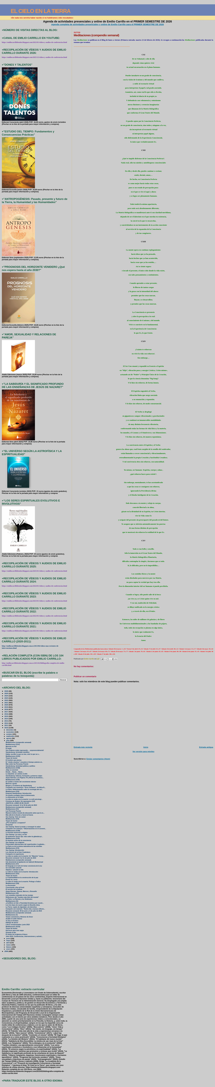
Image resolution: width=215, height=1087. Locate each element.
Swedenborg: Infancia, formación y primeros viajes (24, 776)
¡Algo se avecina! (12, 770)
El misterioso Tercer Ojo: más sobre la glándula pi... (24, 836)
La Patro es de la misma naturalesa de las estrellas (24, 846)
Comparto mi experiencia (15, 854)
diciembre (10, 730)
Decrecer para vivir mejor (15, 930)
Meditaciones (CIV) (12, 873)
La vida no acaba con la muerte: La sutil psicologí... (24, 799)
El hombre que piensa (13, 760)
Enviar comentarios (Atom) (98, 759)
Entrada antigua (206, 747)
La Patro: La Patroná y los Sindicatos (19, 899)
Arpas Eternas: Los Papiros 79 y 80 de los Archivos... (25, 777)
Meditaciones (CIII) (12, 883)
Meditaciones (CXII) (13, 779)
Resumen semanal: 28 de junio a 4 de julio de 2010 (24, 911)
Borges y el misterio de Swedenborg (19, 785)
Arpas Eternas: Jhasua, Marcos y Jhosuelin (21, 891)
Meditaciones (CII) (12, 893)
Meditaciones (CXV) (13, 744)
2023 (6, 698)
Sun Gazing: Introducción (15, 850)
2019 (6, 707)
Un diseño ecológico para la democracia (20, 795)
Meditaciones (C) (12, 915)
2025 (6, 693)
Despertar (9, 825)
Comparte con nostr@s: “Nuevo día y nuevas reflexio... (25, 909)
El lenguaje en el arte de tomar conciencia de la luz (24, 866)
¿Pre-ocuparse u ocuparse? (16, 823)
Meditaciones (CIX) (12, 819)
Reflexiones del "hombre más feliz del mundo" (22, 897)
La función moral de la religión (17, 832)
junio (8, 938)
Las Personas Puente (13, 811)
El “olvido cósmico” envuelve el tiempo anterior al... (24, 762)
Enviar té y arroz (11, 879)
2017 (6, 712)
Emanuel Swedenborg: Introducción (18, 793)
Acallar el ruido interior (14, 919)
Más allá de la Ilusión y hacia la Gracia (19, 815)
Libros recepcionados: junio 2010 (18, 924)
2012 (6, 723)
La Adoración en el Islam (14, 797)
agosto (9, 738)
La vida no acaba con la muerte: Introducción (22, 872)
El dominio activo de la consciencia (18, 840)
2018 (6, 709)
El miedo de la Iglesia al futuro (16, 934)
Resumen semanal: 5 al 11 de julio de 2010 (21, 858)
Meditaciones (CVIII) (13, 830)
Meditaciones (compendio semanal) (18, 742)
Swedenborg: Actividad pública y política (20, 766)
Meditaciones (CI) (12, 901)
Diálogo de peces (12, 922)
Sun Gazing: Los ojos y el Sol (16, 834)
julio (8, 740)
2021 (6, 703)
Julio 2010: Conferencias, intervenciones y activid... (24, 936)
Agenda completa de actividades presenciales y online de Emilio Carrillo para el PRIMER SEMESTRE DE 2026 (107, 24)
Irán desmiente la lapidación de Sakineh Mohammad (24, 862)
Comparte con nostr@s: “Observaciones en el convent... (26, 828)
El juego (9, 748)
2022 (6, 700)
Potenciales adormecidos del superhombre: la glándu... (25, 844)
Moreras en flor (11, 746)
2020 (6, 705)
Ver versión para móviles (143, 751)
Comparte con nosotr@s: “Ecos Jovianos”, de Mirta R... (26, 787)
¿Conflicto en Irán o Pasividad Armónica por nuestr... (25, 903)
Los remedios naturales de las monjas (19, 895)
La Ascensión (11, 885)
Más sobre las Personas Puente (17, 764)
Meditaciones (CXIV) (13, 756)
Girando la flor (11, 932)
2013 (6, 721)
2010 (6, 728)
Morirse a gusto (11, 783)
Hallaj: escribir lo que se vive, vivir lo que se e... (23, 754)
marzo (8, 945)
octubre (9, 734)
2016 (6, 714)
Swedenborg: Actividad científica (17, 752)
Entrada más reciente (83, 747)
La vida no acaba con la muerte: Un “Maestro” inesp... (25, 856)
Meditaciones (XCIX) (13, 926)
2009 (6, 951)
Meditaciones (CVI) (12, 848)
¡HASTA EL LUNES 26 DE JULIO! (17, 803)
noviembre (10, 732)
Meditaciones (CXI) (12, 791)
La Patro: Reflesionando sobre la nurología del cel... (24, 789)
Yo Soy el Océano (12, 921)
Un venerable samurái (13, 868)
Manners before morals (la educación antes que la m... (25, 813)
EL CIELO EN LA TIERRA (40, 11)
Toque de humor (11, 758)
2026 (6, 691)
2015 (6, 716)
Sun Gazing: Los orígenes (15, 842)
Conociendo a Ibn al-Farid (15, 887)
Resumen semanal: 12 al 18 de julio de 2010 (21, 805)
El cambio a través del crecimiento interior (21, 782)
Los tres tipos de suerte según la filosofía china (23, 905)
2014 (6, 718)
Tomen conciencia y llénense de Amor (19, 917)
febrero (9, 947)
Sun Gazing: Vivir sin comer (16, 817)
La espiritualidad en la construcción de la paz (22, 877)
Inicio (145, 747)
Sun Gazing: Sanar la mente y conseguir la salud (23, 827)
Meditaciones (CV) (12, 864)
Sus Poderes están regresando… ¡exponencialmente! (25, 750)
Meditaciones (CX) (12, 809)
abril (8, 943)
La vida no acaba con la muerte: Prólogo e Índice (23, 881)
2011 (6, 725)
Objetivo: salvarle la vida (14, 870)
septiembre (10, 736)
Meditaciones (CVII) (13, 838)
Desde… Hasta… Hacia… (15, 772)
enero (8, 949)
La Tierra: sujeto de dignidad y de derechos (21, 907)
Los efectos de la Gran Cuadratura (18, 852)
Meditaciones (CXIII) (13, 768)
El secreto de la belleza (14, 889)
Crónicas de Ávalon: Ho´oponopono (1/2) (20, 801)
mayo (8, 940)
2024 (6, 696)
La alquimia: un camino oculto (16, 774)
